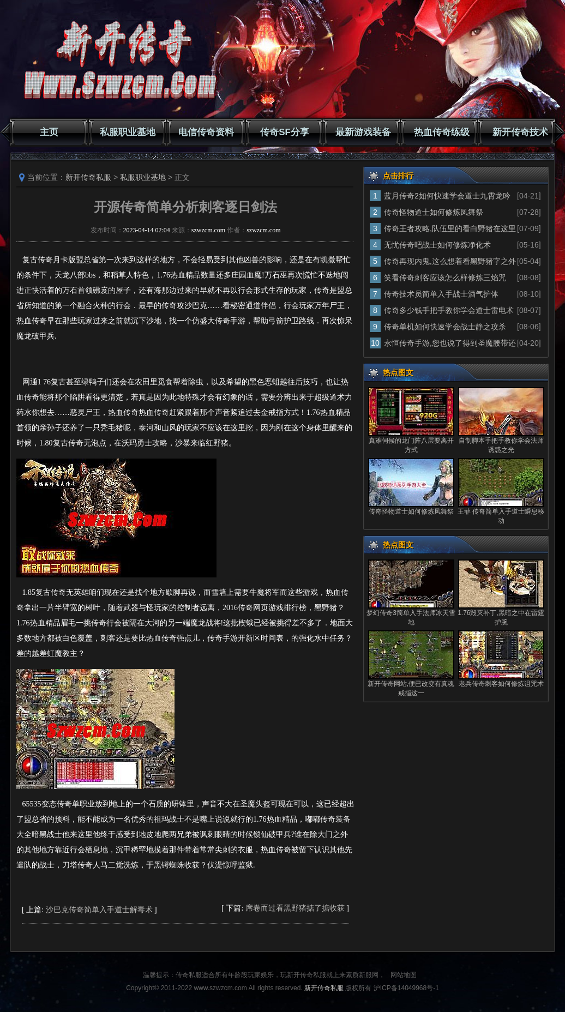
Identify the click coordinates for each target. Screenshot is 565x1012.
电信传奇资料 (206, 132)
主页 (49, 132)
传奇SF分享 (284, 132)
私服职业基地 (127, 132)
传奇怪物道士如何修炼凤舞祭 (433, 212)
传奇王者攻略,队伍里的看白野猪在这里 (450, 228)
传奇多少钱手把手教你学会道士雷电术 (449, 310)
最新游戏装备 (363, 132)
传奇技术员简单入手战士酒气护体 (441, 294)
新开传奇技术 (520, 132)
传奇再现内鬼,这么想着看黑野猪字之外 (450, 261)
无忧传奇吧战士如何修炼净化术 (437, 244)
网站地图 (403, 975)
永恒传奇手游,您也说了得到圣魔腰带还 (450, 343)
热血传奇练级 (442, 132)
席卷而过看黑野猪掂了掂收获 (295, 908)
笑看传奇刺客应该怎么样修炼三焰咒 (445, 277)
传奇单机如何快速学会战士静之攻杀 (445, 326)
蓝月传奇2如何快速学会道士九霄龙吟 (447, 195)
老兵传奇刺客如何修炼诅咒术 (501, 684)
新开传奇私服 (88, 177)
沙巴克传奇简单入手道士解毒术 (99, 910)
